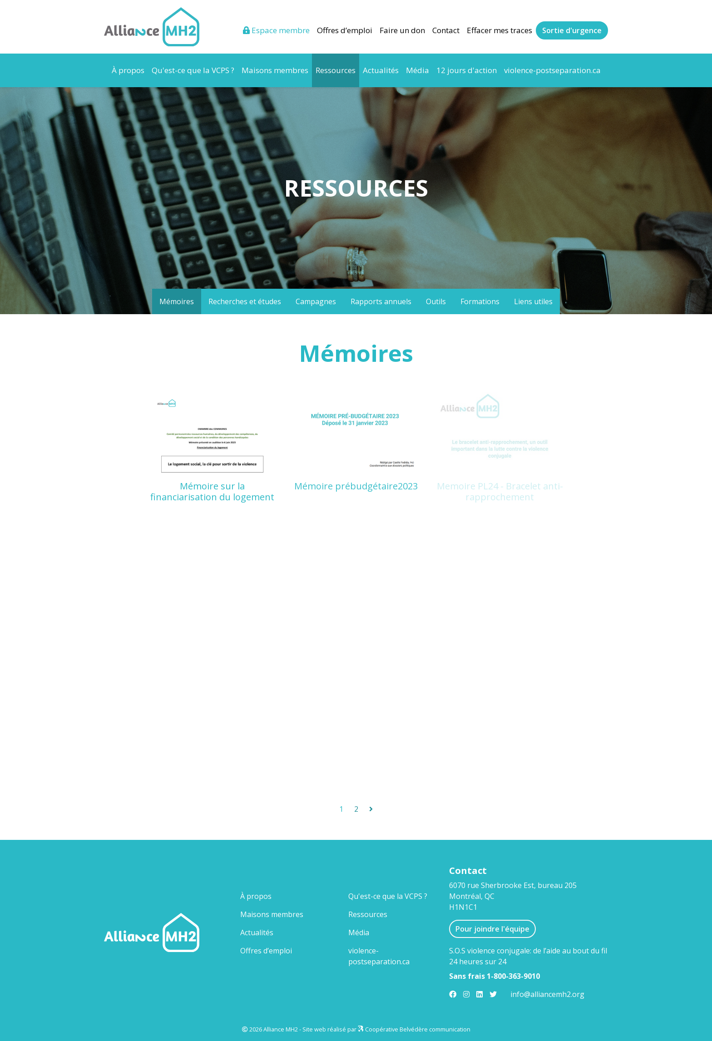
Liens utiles (533, 301)
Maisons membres (275, 70)
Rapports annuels (381, 301)
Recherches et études (244, 301)
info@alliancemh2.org (547, 994)
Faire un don (402, 30)
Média (417, 70)
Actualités (381, 70)
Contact (446, 30)
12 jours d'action (466, 70)
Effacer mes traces (499, 30)
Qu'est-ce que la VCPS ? (193, 70)
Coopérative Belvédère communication (417, 1029)
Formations (479, 301)
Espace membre (276, 30)
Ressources (337, 69)
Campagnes (316, 301)
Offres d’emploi (344, 30)
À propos (128, 70)
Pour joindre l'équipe (492, 929)
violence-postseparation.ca (552, 70)
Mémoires (176, 301)
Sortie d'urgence (572, 30)
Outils (436, 301)
